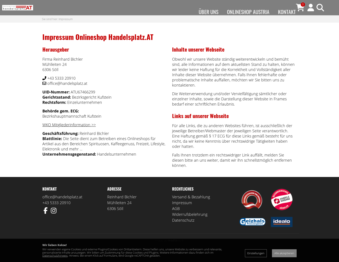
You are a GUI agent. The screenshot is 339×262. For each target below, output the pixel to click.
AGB (176, 217)
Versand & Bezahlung (191, 205)
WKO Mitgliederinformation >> (69, 133)
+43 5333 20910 (56, 211)
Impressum (66, 27)
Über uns (208, 12)
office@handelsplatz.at (62, 205)
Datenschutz (183, 228)
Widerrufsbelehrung (189, 223)
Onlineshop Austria (248, 12)
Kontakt (287, 12)
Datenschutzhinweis (55, 255)
